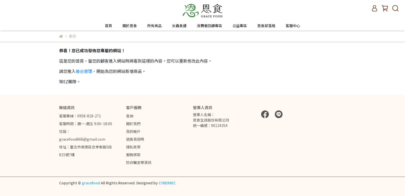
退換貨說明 (135, 139)
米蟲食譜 (179, 25)
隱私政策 (133, 146)
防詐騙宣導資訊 (138, 162)
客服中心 (293, 25)
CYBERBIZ (167, 182)
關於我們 (133, 123)
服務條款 (133, 154)
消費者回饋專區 (209, 25)
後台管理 (84, 71)
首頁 (108, 25)
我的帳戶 (133, 131)
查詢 (129, 115)
